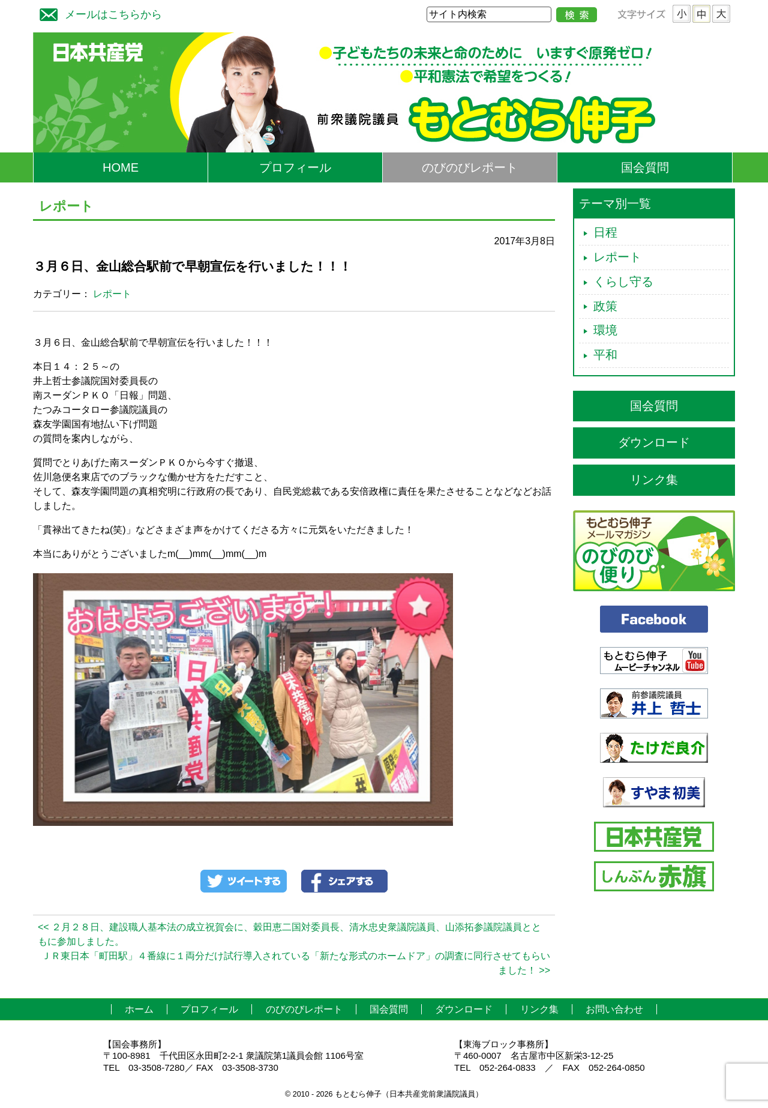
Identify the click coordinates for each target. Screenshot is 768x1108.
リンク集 (654, 479)
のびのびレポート (470, 167)
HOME (121, 167)
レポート (112, 294)
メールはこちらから (98, 12)
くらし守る (623, 281)
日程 (605, 232)
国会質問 (645, 167)
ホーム (139, 1009)
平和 (605, 354)
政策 (605, 306)
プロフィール (295, 167)
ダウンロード (654, 442)
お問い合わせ (614, 1009)
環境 (605, 330)
